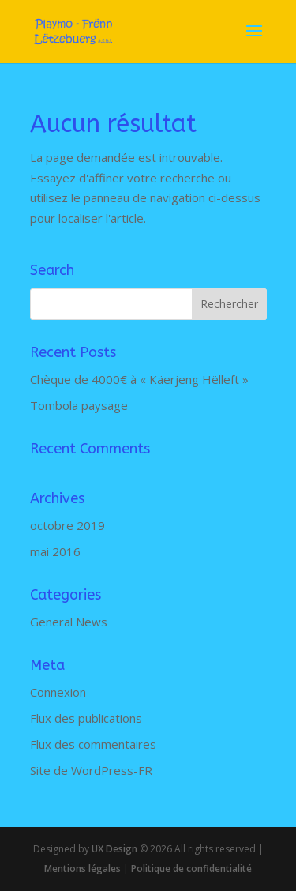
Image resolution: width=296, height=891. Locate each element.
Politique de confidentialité (191, 868)
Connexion (58, 692)
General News (68, 622)
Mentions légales (82, 868)
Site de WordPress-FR (91, 770)
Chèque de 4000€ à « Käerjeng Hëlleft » (139, 379)
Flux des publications (86, 718)
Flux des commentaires (93, 744)
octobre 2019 (67, 525)
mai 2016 (55, 551)
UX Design (113, 848)
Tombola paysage (79, 405)
